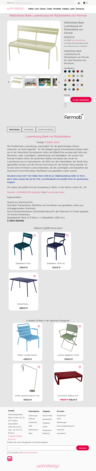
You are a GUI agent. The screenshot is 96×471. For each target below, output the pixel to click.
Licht (37, 8)
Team (30, 433)
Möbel (30, 8)
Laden (72, 8)
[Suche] (44, 2)
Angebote (46, 422)
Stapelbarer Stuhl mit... (56, 263)
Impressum (32, 422)
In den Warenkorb (81, 99)
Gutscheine (61, 433)
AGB (30, 425)
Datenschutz (33, 429)
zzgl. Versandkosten (78, 40)
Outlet (49, 8)
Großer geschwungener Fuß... (27, 395)
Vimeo (61, 192)
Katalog (65, 8)
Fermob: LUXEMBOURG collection (24, 192)
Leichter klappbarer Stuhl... (68, 354)
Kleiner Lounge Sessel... (27, 354)
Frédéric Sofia (52, 142)
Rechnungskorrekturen (65, 425)
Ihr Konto (60, 411)
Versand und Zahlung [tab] (45, 129)
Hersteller (57, 8)
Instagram (9, 458)
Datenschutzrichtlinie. (30, 452)
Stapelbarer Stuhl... (23, 263)
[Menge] (67, 99)
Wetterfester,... (23, 303)
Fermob (50, 192)
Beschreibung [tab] (14, 129)
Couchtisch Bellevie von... (68, 395)
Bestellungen (62, 422)
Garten (43, 8)
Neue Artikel (47, 415)
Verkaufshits (47, 419)
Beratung (80, 8)
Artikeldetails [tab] (28, 129)
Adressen (60, 429)
